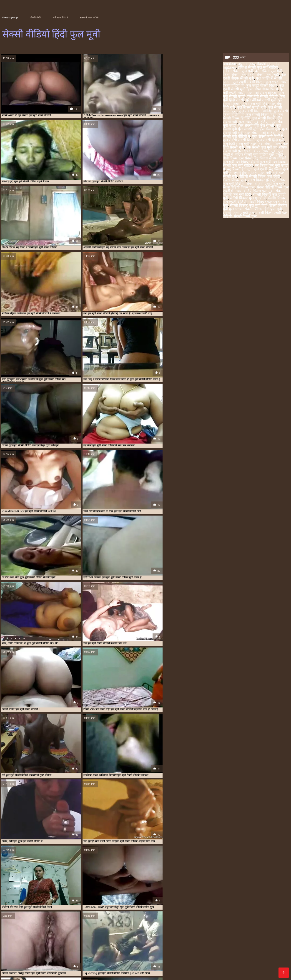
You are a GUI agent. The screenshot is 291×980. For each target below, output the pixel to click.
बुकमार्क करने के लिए (89, 17)
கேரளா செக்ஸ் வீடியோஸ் (224, 952)
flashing (263, 64)
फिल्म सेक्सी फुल (234, 75)
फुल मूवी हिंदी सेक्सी (229, 926)
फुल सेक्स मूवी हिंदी (255, 104)
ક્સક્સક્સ (43, 973)
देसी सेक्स (93, 970)
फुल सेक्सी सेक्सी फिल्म (239, 140)
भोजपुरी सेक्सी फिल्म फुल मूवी (250, 173)
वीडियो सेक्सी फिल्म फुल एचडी (259, 177)
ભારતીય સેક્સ (204, 970)
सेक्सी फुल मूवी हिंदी (202, 966)
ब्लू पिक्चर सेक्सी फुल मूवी (253, 162)
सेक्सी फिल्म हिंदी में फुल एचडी (76, 936)
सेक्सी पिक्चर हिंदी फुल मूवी (263, 209)
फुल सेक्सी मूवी (172, 929)
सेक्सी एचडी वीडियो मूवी (230, 955)
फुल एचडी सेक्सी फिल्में (261, 86)
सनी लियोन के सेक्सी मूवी (118, 970)
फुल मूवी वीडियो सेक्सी (76, 963)
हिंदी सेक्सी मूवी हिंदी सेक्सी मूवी (152, 952)
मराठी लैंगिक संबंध (72, 944)
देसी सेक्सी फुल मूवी (268, 71)
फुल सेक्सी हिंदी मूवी (270, 140)
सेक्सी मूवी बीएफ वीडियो (192, 944)
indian (276, 64)
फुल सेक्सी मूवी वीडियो (260, 133)
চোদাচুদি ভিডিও (188, 952)
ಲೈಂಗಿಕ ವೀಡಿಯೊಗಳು (43, 963)
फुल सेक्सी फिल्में (263, 119)
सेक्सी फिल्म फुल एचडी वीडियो (164, 934)
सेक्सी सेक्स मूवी (204, 963)
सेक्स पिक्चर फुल (234, 180)
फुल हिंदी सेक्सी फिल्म (266, 144)
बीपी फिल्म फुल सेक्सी (238, 159)
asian (242, 64)
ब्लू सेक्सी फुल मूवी (125, 931)
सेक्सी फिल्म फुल (245, 217)
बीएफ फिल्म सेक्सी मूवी (117, 966)
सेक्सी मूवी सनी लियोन (141, 963)
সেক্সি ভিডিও (49, 970)
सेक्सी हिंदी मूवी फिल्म (126, 944)
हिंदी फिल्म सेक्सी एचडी (151, 966)
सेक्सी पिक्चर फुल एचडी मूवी (203, 931)
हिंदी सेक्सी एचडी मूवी (17, 973)
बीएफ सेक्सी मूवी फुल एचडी (73, 931)
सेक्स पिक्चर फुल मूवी (262, 180)
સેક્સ (164, 959)
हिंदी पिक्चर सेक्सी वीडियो (133, 955)
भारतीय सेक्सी (47, 944)
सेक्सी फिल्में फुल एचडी (104, 936)
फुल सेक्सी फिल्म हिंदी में (131, 929)
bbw (252, 64)
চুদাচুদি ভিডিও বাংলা (147, 948)
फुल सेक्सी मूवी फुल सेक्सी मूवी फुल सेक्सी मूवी (252, 127)
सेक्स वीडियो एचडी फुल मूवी (265, 184)
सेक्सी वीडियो (227, 963)
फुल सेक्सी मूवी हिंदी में (267, 137)
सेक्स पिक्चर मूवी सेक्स (153, 970)
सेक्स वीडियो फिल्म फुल (239, 188)
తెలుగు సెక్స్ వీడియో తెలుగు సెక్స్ (235, 944)
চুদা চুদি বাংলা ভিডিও (64, 948)
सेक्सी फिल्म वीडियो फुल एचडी (269, 934)
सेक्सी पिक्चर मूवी (33, 966)
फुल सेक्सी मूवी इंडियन (254, 122)
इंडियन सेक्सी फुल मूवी (238, 71)
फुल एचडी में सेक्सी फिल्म (84, 926)
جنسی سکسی (98, 944)
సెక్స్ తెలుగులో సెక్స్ (264, 948)
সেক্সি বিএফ (90, 966)
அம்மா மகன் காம (30, 948)
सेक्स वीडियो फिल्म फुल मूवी (254, 191)
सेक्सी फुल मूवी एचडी (215, 959)
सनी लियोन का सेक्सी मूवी (96, 955)
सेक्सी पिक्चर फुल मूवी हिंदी (248, 206)
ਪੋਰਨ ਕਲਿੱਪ (90, 948)
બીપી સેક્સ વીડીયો (196, 955)
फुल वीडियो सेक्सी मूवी (261, 100)
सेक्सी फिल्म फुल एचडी (109, 934)
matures (229, 68)
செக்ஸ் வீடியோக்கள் (60, 955)
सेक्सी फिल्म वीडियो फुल (240, 934)
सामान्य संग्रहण (181, 970)
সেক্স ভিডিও (195, 948)
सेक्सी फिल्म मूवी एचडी (121, 973)
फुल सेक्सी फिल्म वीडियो (255, 111)
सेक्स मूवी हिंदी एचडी (17, 959)
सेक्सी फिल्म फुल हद (216, 934)
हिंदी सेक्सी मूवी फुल (47, 959)
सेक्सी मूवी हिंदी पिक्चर (112, 952)
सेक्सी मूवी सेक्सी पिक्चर (270, 970)
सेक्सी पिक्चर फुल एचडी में (248, 199)
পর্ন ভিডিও (28, 970)
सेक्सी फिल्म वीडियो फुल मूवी (15, 936)
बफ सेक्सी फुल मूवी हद (261, 148)
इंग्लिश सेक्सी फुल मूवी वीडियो (258, 68)
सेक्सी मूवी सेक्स (72, 970)
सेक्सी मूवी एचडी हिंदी (109, 963)
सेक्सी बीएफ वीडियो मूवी (174, 963)
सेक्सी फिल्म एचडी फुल (238, 213)
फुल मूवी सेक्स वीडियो (262, 93)
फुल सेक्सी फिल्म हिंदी (261, 115)
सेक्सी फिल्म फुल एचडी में (135, 934)
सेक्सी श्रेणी (35, 17)
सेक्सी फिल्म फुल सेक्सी (192, 934)
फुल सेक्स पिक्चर (249, 926)
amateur (229, 64)
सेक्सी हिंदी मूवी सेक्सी (158, 944)
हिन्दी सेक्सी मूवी (229, 970)
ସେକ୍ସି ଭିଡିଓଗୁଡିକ (254, 966)
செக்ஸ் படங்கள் (89, 973)
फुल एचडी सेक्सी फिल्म (248, 82)
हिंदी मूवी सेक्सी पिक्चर (254, 963)
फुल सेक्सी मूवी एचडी (192, 929)
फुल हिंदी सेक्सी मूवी (48, 931)
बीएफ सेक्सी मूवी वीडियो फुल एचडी (259, 155)
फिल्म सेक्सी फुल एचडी (263, 75)
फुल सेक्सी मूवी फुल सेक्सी (256, 126)
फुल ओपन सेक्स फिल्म (262, 90)
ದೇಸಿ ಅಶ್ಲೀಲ (178, 966)
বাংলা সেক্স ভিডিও (113, 959)
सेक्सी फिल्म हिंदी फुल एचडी (45, 936)
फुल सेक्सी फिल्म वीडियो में (80, 929)
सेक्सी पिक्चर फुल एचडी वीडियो (262, 931)
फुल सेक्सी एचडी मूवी (251, 108)
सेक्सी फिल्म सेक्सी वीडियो (267, 955)
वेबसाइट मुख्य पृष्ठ (10, 17)
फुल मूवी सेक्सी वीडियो (262, 97)
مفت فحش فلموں (26, 955)
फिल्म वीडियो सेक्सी (184, 959)
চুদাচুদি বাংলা (63, 973)
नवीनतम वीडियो (60, 17)
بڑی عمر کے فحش (115, 948)
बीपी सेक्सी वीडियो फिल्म (19, 944)
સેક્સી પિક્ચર (228, 966)
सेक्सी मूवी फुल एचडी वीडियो (250, 959)
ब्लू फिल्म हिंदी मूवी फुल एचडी (247, 169)
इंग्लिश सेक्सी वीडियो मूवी (80, 959)
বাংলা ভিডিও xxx (166, 955)
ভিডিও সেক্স (174, 948)
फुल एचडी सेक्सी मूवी (158, 926)
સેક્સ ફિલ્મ (20, 952)
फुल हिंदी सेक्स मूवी (236, 144)
